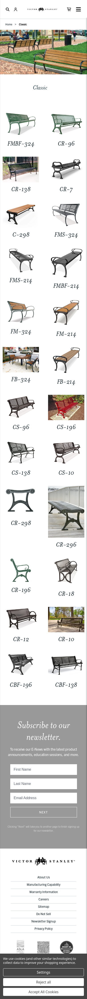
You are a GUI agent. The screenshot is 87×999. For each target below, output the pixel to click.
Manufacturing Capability (43, 884)
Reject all (43, 982)
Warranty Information (43, 892)
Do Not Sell (43, 914)
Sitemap (43, 906)
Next (43, 812)
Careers (43, 899)
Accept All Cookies (43, 991)
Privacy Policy (43, 928)
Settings (43, 972)
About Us (43, 877)
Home (8, 24)
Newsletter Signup (43, 921)
